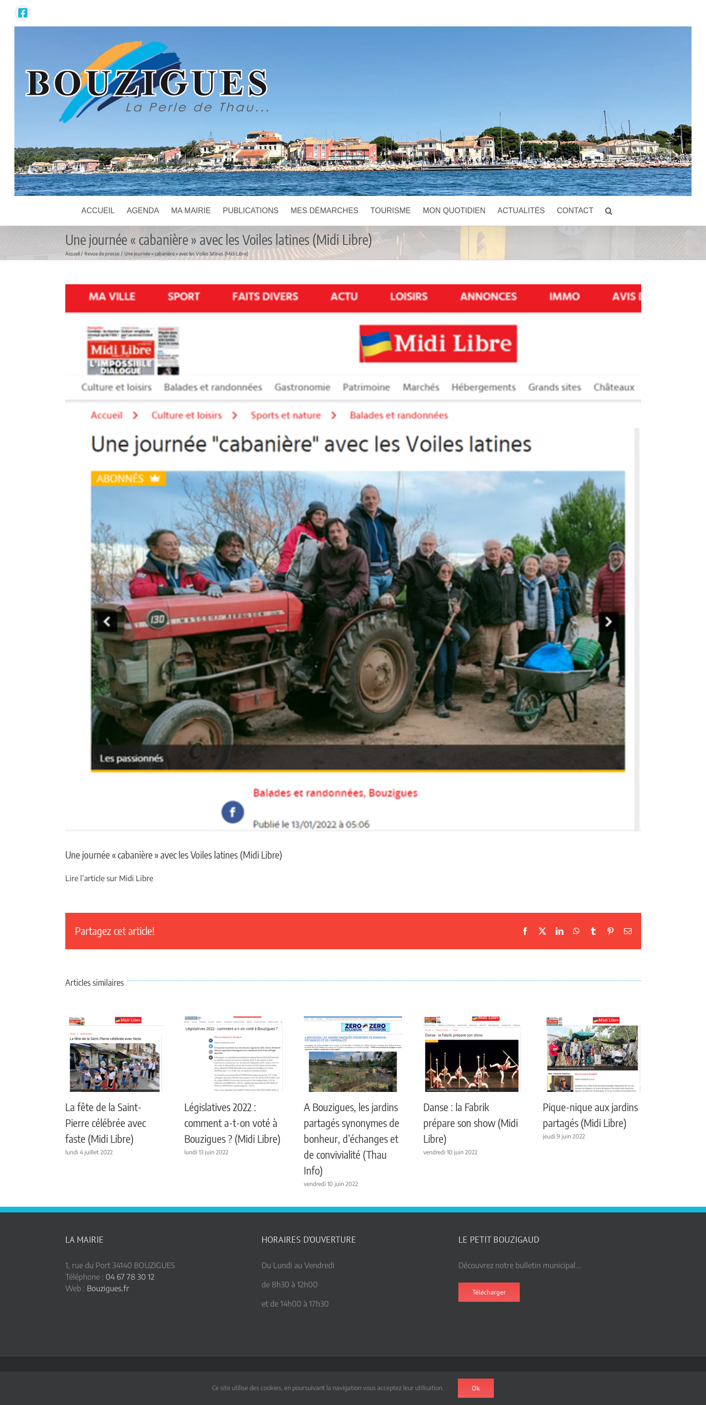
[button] (608, 210)
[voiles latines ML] (353, 558)
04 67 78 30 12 (130, 1277)
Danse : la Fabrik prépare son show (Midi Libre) (470, 1122)
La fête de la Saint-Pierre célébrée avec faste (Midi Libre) (105, 1122)
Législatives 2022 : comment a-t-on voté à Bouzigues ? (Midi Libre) (232, 1122)
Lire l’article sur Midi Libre (109, 878)
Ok (476, 1388)
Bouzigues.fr (108, 1288)
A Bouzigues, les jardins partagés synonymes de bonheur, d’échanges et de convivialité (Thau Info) (351, 1138)
